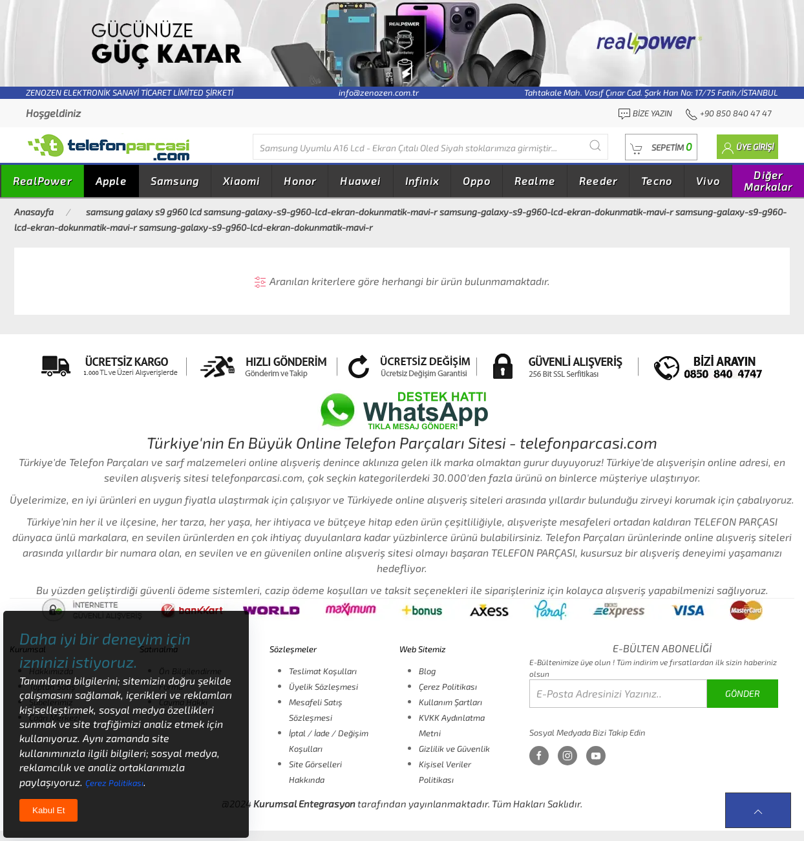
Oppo (477, 181)
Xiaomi (241, 181)
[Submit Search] (595, 145)
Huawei (360, 181)
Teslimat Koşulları (323, 671)
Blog (427, 671)
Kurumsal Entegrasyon (304, 803)
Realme (534, 181)
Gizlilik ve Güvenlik (454, 748)
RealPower (42, 181)
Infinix (422, 181)
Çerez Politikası (448, 686)
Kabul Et (48, 810)
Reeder (598, 181)
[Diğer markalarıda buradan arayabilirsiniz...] (430, 147)
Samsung (175, 181)
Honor (300, 181)
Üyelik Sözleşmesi (323, 686)
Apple (111, 181)
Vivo (708, 181)
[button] (661, 147)
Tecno (656, 181)
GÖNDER (742, 693)
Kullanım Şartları (450, 702)
